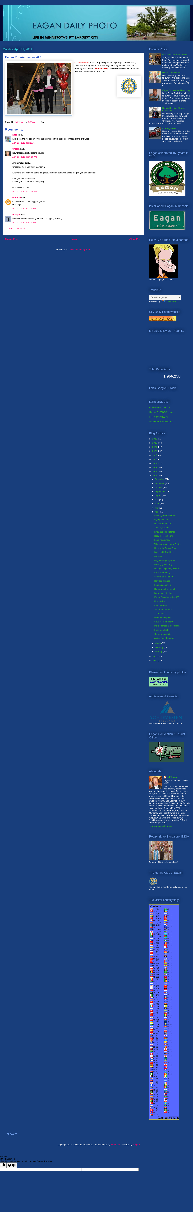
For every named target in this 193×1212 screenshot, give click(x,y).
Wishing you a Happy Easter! (167, 544)
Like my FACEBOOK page (161, 412)
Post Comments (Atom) (79, 249)
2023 (155, 439)
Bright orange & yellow (164, 560)
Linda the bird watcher (164, 532)
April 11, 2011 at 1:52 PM (24, 208)
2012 (155, 471)
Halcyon (16, 214)
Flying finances (161, 519)
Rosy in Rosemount (163, 536)
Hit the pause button (171, 72)
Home (73, 239)
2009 (155, 660)
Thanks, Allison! (161, 527)
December (160, 479)
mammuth (115, 1144)
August (158, 495)
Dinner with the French (164, 589)
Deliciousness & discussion (175, 54)
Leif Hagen (172, 777)
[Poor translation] (12, 1165)
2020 (155, 451)
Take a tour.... (160, 613)
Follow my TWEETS (158, 417)
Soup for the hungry (163, 622)
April (157, 512)
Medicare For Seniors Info (161, 421)
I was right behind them (165, 515)
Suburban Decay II (163, 609)
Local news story (162, 540)
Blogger (136, 1144)
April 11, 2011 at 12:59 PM (24, 191)
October (159, 487)
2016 (155, 459)
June (157, 503)
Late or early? (160, 605)
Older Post (135, 239)
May (157, 508)
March (158, 643)
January (159, 651)
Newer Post (11, 239)
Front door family (162, 572)
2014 (155, 463)
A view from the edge (164, 638)
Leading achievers (162, 585)
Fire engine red (169, 128)
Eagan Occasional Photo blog (176, 90)
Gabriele (16, 197)
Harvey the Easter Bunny (166, 548)
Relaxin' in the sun (162, 523)
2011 (155, 475)
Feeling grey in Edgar (164, 564)
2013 (155, 467)
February (159, 647)
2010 (155, 656)
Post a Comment (17, 228)
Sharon (16, 149)
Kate (14, 135)
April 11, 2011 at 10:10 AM (24, 157)
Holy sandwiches (162, 581)
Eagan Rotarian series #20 (166, 597)
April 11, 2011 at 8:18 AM (24, 143)
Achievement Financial (159, 407)
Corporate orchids (162, 634)
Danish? (158, 556)
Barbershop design (163, 593)
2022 (155, 443)
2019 (155, 455)
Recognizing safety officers (166, 568)
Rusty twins (159, 601)
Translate (168, 301)
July (157, 499)
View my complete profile (160, 826)
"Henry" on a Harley (163, 577)
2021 (155, 447)
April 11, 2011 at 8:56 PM (24, 222)
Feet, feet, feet (161, 630)
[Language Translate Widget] (165, 297)
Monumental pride (162, 617)
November (160, 483)
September (160, 491)
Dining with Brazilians (164, 552)
